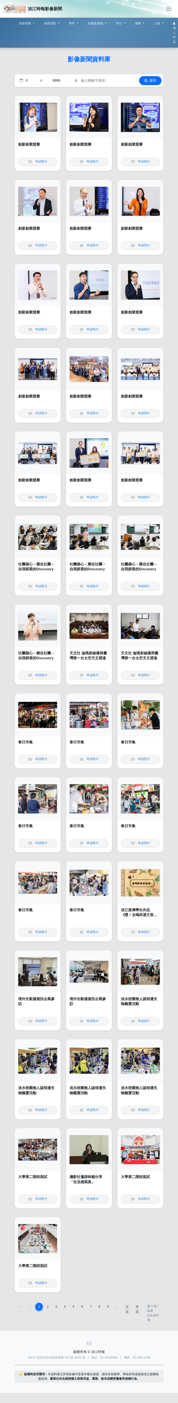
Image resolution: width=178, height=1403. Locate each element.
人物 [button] (157, 23)
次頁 (127, 1309)
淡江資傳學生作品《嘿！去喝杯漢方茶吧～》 (139, 915)
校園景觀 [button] (50, 23)
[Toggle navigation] (169, 9)
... (117, 1306)
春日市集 (25, 742)
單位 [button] (119, 23)
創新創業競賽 (29, 144)
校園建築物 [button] (96, 23)
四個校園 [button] (25, 23)
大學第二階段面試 (32, 1177)
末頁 (137, 1309)
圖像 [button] (138, 23)
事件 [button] (72, 23)
